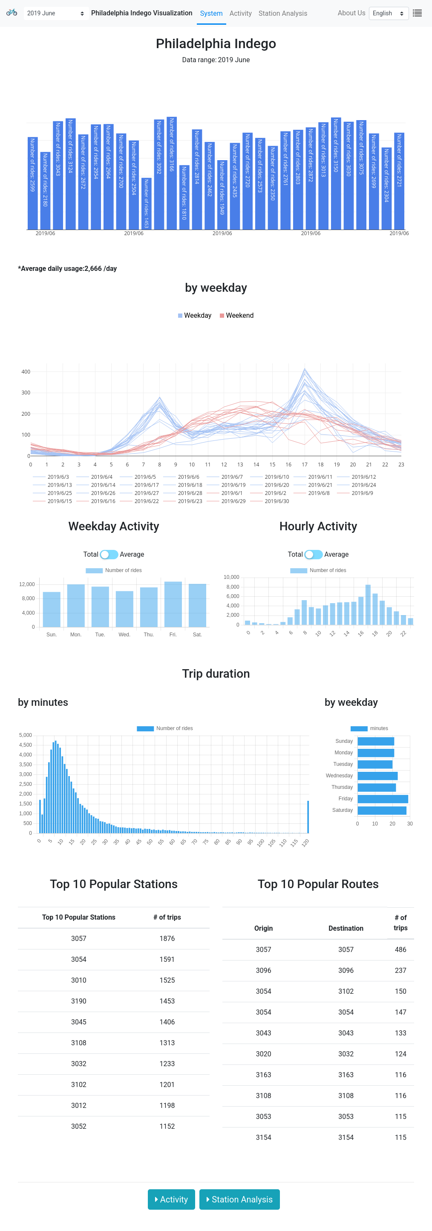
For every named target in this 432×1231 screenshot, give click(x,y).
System (211, 13)
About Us (352, 13)
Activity (241, 13)
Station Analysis (283, 13)
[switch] (109, 554)
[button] (194, 316)
